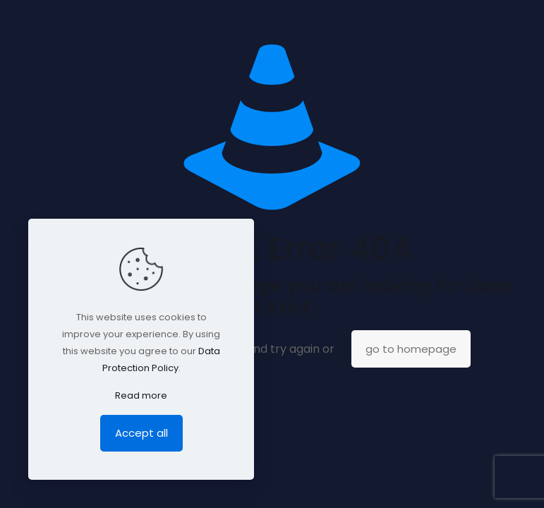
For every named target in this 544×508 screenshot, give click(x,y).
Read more (141, 395)
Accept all (141, 432)
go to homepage (411, 348)
